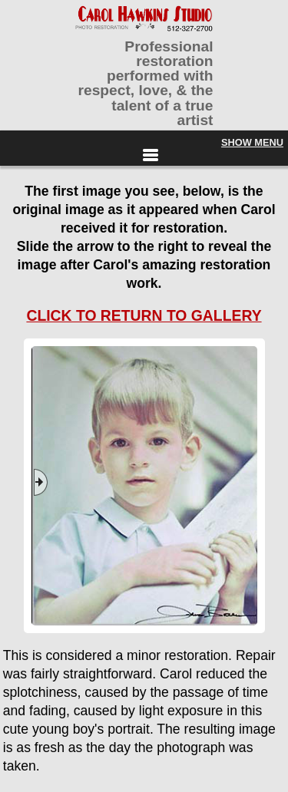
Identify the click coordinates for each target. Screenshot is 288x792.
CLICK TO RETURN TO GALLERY (143, 315)
